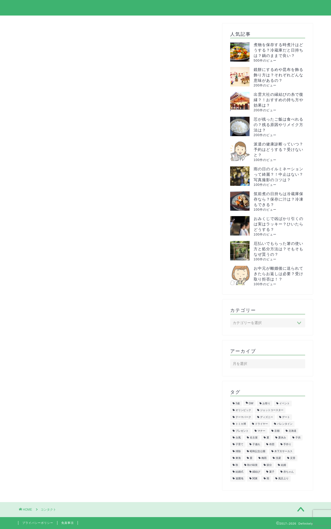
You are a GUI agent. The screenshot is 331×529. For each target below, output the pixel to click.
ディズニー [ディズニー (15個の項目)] (266, 417)
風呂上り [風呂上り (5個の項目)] (283, 478)
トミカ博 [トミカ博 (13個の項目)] (241, 424)
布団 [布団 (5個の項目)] (271, 444)
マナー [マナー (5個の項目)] (261, 430)
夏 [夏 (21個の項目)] (268, 437)
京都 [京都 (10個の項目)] (277, 430)
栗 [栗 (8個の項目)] (251, 458)
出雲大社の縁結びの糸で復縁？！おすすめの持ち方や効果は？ (278, 99)
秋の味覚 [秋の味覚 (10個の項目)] (252, 465)
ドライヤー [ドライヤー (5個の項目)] (261, 424)
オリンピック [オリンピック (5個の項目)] (243, 410)
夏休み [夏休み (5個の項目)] (282, 437)
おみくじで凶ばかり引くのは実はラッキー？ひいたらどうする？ (278, 224)
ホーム (173, 8)
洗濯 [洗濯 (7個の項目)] (278, 458)
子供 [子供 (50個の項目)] (297, 437)
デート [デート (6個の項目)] (286, 417)
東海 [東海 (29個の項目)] (238, 458)
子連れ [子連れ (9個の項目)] (256, 444)
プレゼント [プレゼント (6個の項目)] (242, 430)
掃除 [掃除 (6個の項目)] (238, 451)
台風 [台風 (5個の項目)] (238, 437)
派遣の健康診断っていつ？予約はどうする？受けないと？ (278, 149)
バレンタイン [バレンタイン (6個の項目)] (284, 424)
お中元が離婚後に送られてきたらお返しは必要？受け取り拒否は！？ (278, 273)
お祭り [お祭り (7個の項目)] (266, 403)
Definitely (32, 7)
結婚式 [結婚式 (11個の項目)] (239, 471)
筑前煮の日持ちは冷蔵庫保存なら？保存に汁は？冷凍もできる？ (278, 199)
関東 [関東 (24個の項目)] (255, 478)
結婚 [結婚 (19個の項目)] (283, 465)
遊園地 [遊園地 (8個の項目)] (239, 478)
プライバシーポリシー (250, 8)
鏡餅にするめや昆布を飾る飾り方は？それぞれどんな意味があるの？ (278, 75)
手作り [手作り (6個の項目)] (287, 444)
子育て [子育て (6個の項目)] (239, 444)
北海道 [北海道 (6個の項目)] (292, 430)
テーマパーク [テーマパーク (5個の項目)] (243, 417)
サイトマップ (204, 8)
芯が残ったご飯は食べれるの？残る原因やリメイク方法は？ (278, 124)
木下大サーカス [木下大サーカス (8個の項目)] (283, 451)
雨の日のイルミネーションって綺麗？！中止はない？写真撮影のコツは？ (278, 174)
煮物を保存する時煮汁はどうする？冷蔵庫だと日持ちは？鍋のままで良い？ (278, 50)
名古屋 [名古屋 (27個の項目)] (254, 437)
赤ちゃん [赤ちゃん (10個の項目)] (288, 471)
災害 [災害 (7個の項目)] (292, 458)
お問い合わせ (296, 8)
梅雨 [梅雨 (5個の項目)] (264, 458)
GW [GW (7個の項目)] (251, 403)
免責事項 (67, 522)
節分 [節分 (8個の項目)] (269, 465)
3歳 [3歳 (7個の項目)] (238, 403)
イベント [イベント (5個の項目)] (284, 403)
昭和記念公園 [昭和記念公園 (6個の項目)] (257, 451)
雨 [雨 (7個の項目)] (268, 478)
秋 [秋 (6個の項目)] (237, 465)
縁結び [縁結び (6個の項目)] (256, 471)
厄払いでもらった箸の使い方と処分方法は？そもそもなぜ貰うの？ (278, 248)
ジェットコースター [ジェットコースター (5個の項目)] (271, 410)
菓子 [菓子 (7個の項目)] (271, 471)
